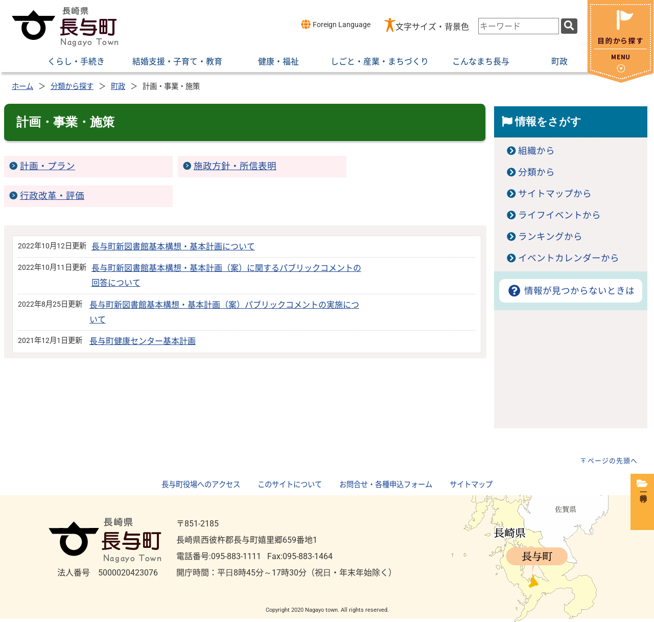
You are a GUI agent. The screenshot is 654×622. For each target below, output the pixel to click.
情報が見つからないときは (570, 291)
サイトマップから (555, 194)
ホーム (22, 86)
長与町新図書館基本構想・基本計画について (173, 246)
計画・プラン (47, 166)
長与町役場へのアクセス (200, 484)
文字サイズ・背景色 (432, 27)
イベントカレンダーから (568, 258)
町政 (118, 86)
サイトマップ (471, 484)
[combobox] (518, 26)
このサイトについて (290, 484)
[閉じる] (620, 80)
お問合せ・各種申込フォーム (385, 484)
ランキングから (550, 237)
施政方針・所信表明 (235, 166)
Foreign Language (335, 24)
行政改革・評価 (52, 196)
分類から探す (72, 86)
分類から (536, 172)
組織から (536, 151)
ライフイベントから (559, 215)
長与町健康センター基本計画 (142, 341)
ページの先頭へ (613, 461)
